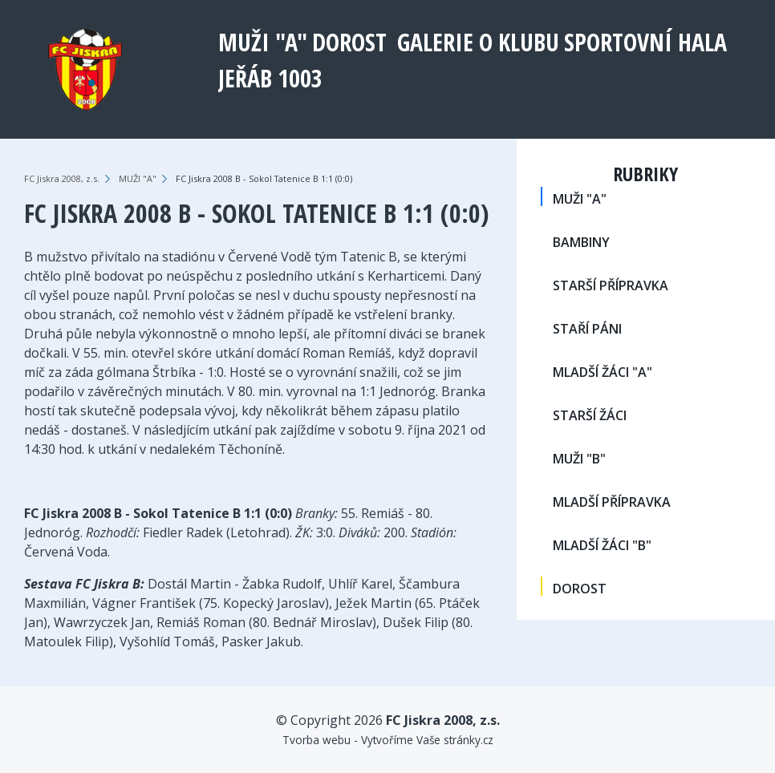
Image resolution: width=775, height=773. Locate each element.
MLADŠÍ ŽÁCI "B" (602, 545)
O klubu (519, 42)
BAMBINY (581, 242)
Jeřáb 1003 (270, 78)
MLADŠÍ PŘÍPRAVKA (612, 502)
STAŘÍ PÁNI (587, 329)
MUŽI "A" (262, 42)
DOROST (349, 42)
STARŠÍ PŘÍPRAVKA (610, 285)
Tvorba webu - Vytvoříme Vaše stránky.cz (387, 739)
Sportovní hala (645, 42)
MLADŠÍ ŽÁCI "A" (602, 372)
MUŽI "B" (579, 458)
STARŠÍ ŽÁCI (590, 415)
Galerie (435, 42)
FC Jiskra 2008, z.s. (61, 178)
